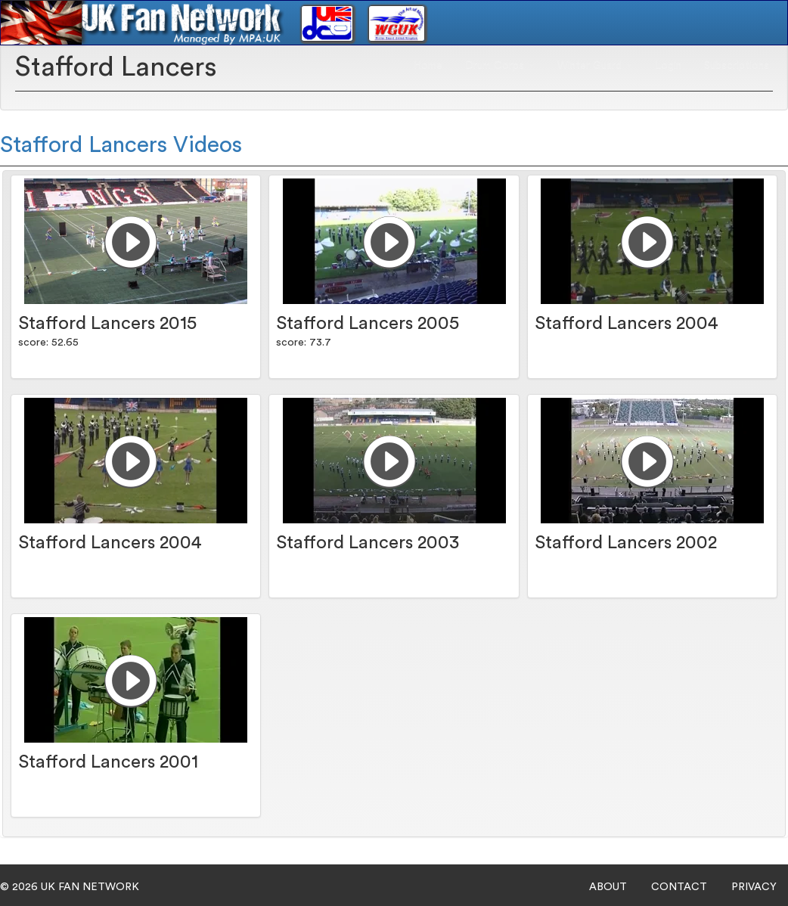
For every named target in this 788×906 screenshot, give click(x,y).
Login (668, 65)
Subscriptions (736, 65)
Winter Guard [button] (594, 65)
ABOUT (608, 887)
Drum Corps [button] (500, 65)
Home (428, 65)
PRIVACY (754, 887)
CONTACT (679, 887)
